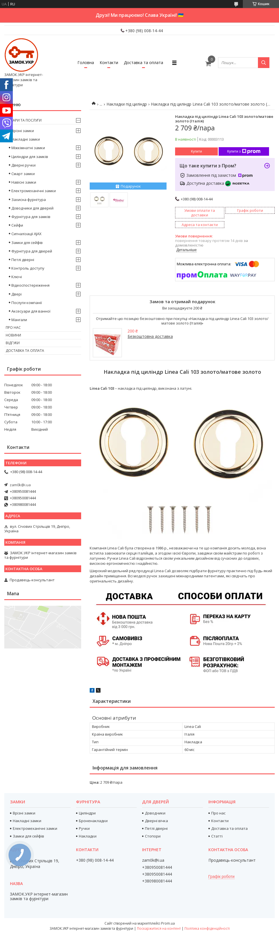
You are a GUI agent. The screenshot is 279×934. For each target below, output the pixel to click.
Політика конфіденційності (207, 928)
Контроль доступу (27, 268)
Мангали (19, 319)
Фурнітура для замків (30, 216)
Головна (85, 62)
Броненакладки (93, 820)
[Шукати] (263, 62)
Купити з (243, 151)
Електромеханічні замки (33, 190)
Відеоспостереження (30, 285)
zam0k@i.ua (20, 485)
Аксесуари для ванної (30, 311)
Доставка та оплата (143, 62)
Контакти (109, 62)
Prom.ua (168, 923)
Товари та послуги (24, 120)
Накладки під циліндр (126, 104)
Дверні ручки (23, 165)
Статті (217, 836)
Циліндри (87, 813)
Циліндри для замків (29, 156)
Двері (16, 294)
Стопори (153, 836)
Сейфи (17, 225)
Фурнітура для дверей (31, 251)
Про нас (13, 327)
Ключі (16, 276)
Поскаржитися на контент (159, 928)
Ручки (84, 828)
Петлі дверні (22, 259)
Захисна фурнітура (28, 199)
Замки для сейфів (27, 242)
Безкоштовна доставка (150, 336)
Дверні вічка (156, 820)
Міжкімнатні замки (28, 147)
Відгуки (13, 342)
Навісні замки (23, 182)
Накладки (88, 836)
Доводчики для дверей (32, 208)
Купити (196, 151)
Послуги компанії (26, 302)
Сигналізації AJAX (26, 233)
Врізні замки (22, 130)
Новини (13, 335)
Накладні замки (25, 139)
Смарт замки (23, 173)
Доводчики (155, 813)
